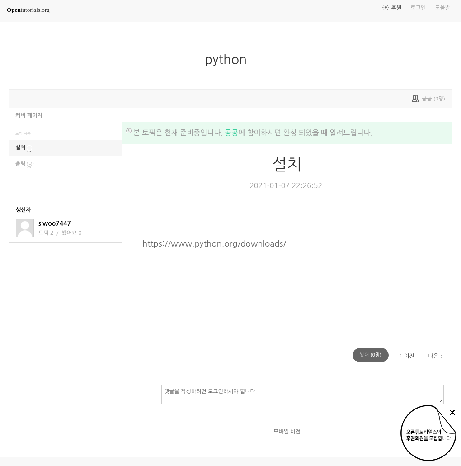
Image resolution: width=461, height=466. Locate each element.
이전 (409, 356)
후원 (396, 7)
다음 (433, 356)
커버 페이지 (28, 115)
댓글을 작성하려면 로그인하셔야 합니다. (302, 394)
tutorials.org (28, 9)
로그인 (418, 7)
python (229, 59)
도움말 (442, 7)
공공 (231, 132)
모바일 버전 (287, 431)
